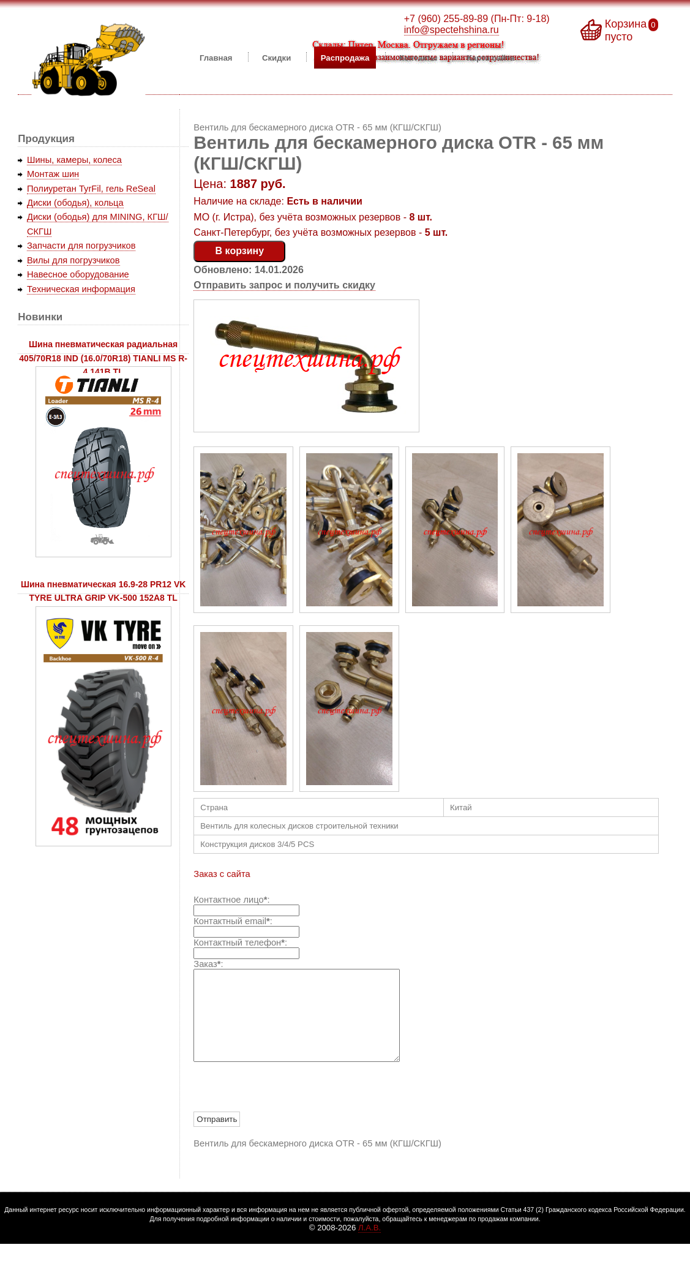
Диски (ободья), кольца (75, 203)
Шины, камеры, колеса (74, 160)
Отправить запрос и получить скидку (284, 285)
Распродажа (345, 57)
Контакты (418, 57)
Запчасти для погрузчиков (81, 245)
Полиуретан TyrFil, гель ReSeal (91, 189)
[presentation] (286, 1106)
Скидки (276, 57)
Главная (216, 57)
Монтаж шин (53, 174)
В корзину (240, 251)
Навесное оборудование (78, 274)
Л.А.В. (369, 1246)
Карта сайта (491, 57)
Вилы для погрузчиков (73, 260)
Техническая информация (81, 289)
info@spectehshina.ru (451, 29)
